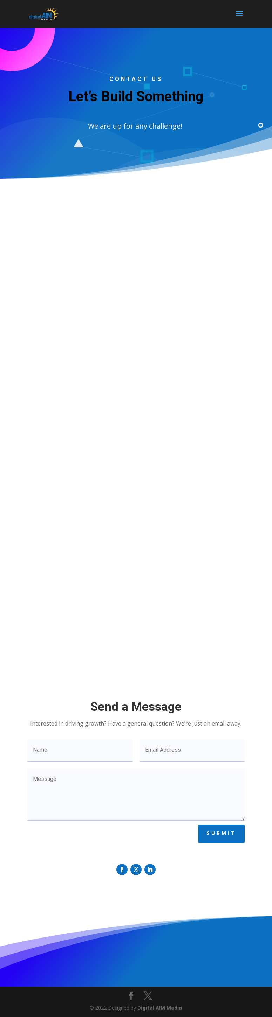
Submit (221, 833)
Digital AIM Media (159, 1007)
